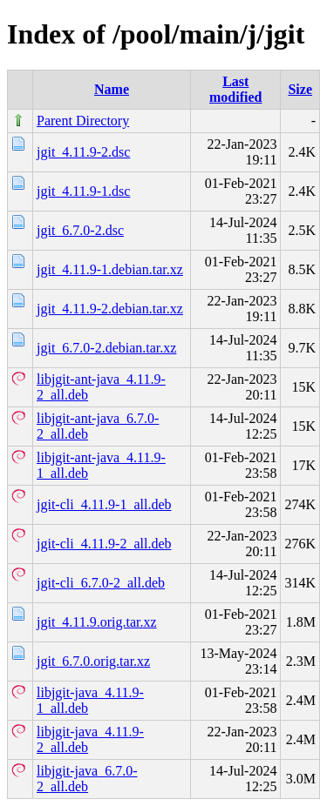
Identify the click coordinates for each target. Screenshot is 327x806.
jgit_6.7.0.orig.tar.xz (93, 661)
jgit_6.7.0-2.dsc (80, 230)
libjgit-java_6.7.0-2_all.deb (87, 778)
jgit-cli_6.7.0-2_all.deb (101, 582)
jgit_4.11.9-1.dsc (83, 191)
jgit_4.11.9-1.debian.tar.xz (110, 269)
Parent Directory (83, 120)
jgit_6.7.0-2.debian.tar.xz (106, 347)
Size (300, 89)
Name (111, 89)
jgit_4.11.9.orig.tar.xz (97, 622)
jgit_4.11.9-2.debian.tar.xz (110, 308)
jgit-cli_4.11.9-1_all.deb (104, 504)
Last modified (235, 89)
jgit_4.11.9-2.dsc (83, 151)
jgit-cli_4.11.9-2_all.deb (104, 543)
